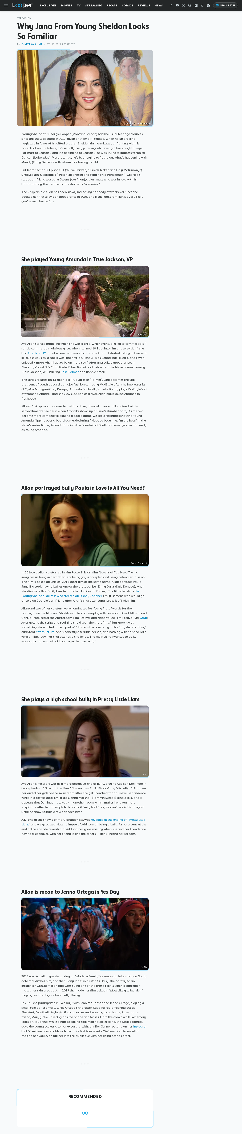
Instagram (140, 1026)
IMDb (143, 618)
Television (24, 18)
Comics (127, 5)
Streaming (93, 5)
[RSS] (208, 6)
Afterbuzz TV (37, 353)
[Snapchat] (202, 6)
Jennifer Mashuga (31, 44)
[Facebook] (171, 6)
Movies (66, 5)
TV (79, 5)
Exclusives (48, 5)
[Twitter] (183, 6)
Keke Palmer (70, 372)
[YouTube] (177, 6)
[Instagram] (190, 6)
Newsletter (225, 5)
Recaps (112, 5)
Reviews (144, 5)
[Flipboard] (196, 6)
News (159, 5)
